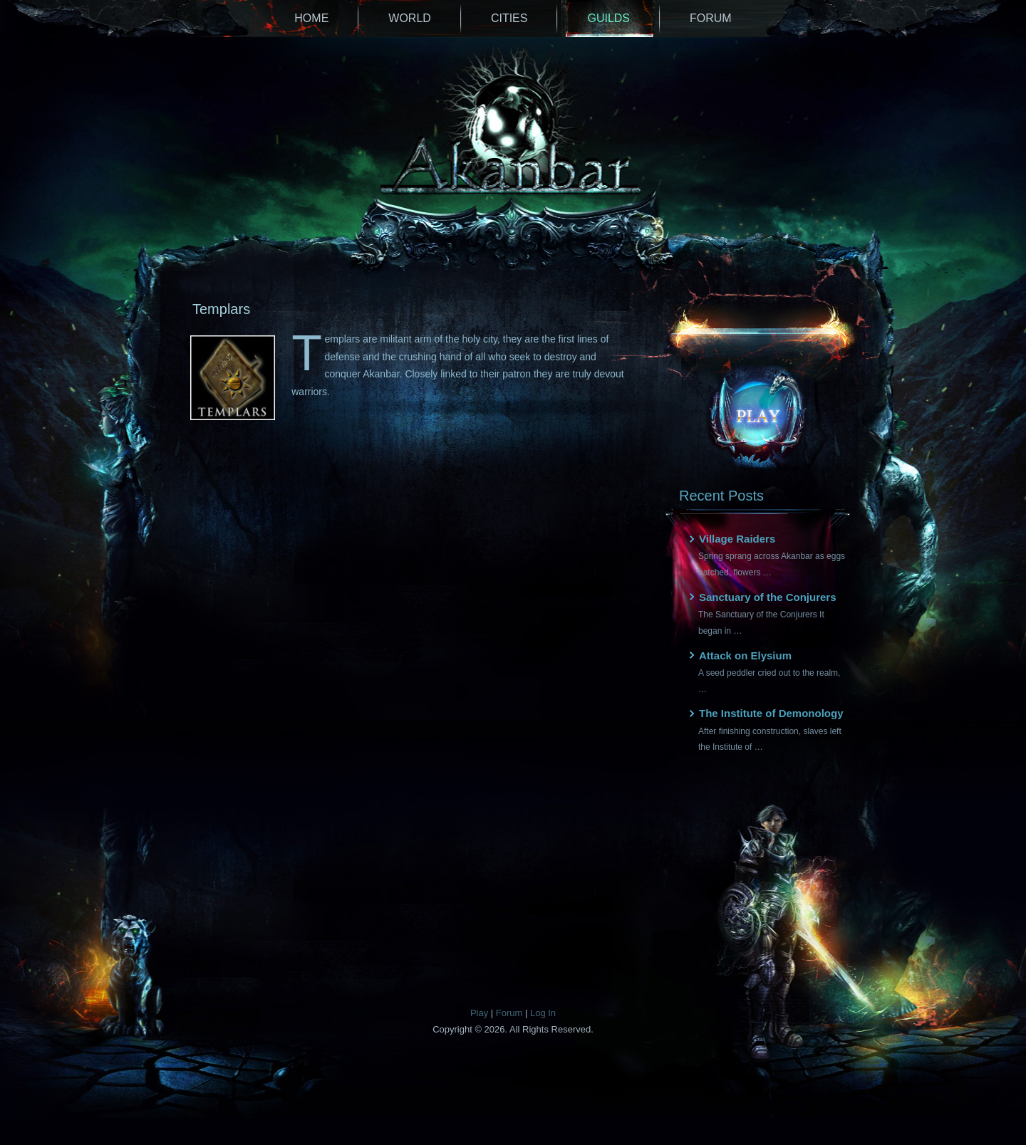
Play (479, 1013)
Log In (543, 1013)
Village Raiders (737, 539)
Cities (509, 18)
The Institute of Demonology (771, 713)
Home (311, 18)
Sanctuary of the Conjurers (767, 597)
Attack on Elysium (745, 655)
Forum (711, 18)
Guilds (608, 18)
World (409, 18)
